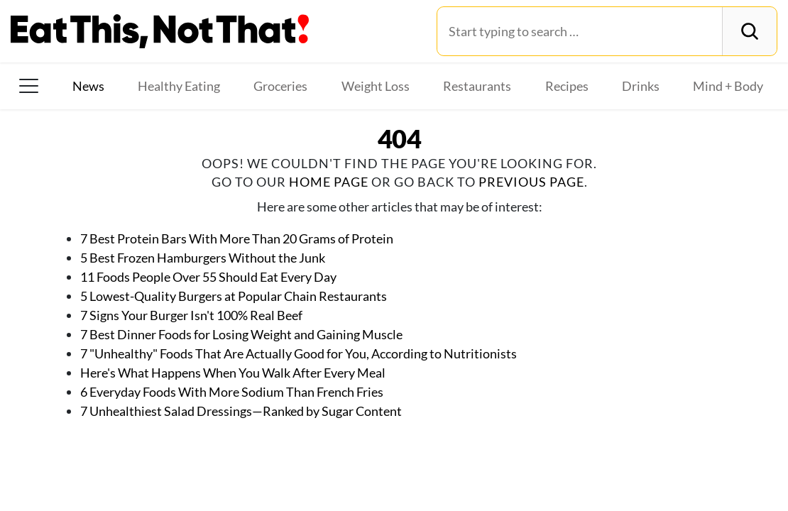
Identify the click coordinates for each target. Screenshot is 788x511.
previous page (531, 181)
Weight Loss (375, 86)
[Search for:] (579, 31)
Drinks (641, 86)
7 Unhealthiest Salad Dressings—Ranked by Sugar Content (241, 411)
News (88, 86)
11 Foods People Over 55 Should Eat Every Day (208, 277)
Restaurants (477, 86)
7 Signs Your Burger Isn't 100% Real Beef (191, 315)
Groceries (280, 86)
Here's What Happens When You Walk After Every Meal (232, 372)
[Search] (749, 31)
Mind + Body (728, 86)
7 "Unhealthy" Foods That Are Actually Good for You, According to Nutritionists (298, 353)
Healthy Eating (179, 86)
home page (328, 181)
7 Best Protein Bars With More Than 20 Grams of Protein (236, 238)
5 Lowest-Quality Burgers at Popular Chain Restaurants (233, 296)
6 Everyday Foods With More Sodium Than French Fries (231, 392)
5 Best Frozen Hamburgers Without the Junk (202, 257)
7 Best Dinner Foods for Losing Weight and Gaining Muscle (241, 334)
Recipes (567, 86)
